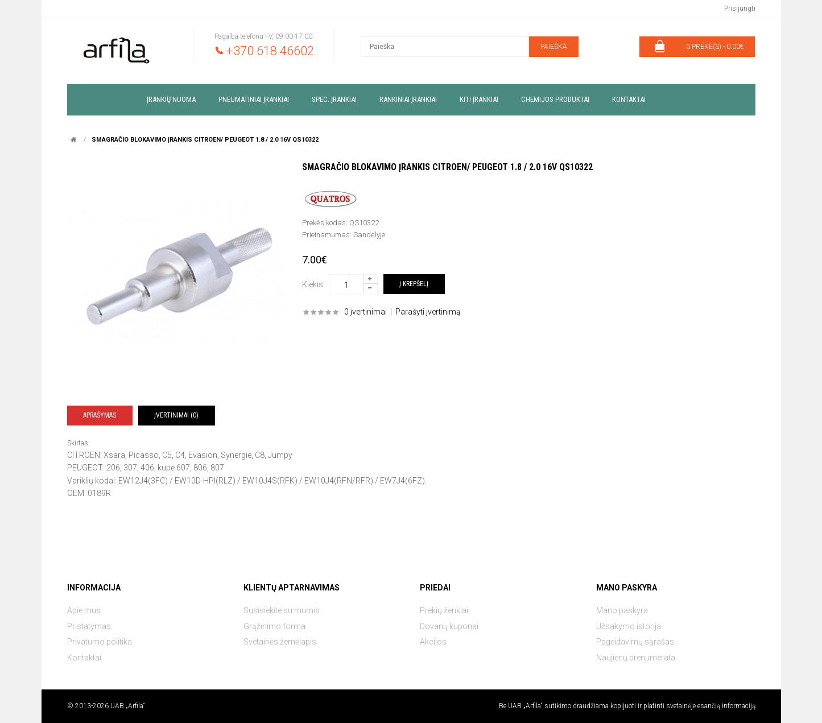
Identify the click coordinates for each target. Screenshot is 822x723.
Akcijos (433, 641)
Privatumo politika (99, 641)
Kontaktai (84, 657)
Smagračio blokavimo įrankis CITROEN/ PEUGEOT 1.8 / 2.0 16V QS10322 (205, 139)
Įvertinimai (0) (176, 415)
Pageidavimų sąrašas (635, 641)
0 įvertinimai (365, 311)
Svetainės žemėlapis (279, 641)
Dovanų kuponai (449, 626)
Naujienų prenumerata (635, 657)
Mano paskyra (622, 610)
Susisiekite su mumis (281, 610)
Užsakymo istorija (628, 626)
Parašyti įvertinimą (428, 311)
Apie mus (84, 610)
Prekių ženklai (444, 610)
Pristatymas (89, 626)
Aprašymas (99, 415)
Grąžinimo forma (274, 626)
